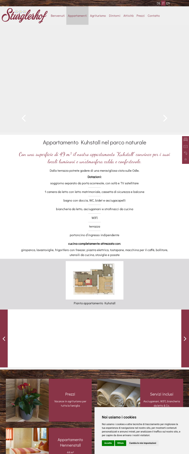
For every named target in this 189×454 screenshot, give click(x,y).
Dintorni (114, 15)
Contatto (154, 15)
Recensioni (145, 406)
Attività (128, 15)
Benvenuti (58, 15)
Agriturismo (98, 15)
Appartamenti (77, 15)
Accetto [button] (108, 443)
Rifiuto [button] (120, 443)
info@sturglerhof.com (43, 429)
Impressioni (146, 393)
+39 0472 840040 (43, 423)
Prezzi (141, 15)
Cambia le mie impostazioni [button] (142, 443)
